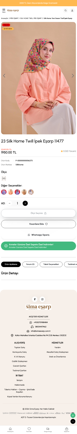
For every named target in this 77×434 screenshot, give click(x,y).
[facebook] (34, 299)
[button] (72, 75)
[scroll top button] (72, 421)
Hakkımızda (19, 385)
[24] (17, 192)
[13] (24, 192)
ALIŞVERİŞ (19, 342)
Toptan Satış (19, 347)
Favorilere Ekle (38, 224)
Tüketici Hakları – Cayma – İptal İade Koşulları (19, 390)
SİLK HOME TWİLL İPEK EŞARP (30, 18)
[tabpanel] (38, 273)
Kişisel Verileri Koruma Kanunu (19, 396)
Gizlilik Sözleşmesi (19, 361)
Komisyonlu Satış (20, 352)
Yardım (57, 347)
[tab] (68, 151)
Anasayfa (4, 18)
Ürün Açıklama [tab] (11, 264)
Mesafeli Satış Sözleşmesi (57, 352)
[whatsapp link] (72, 415)
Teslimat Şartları (19, 370)
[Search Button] (65, 10)
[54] (31, 192)
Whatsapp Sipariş (38, 235)
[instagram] (42, 299)
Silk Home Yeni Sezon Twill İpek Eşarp (58, 18)
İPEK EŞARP (14, 18)
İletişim (20, 380)
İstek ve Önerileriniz (57, 357)
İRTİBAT (19, 375)
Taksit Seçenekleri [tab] (51, 264)
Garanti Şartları (19, 366)
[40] (4, 192)
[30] (10, 192)
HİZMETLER (57, 342)
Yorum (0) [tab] (30, 264)
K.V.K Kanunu (19, 357)
